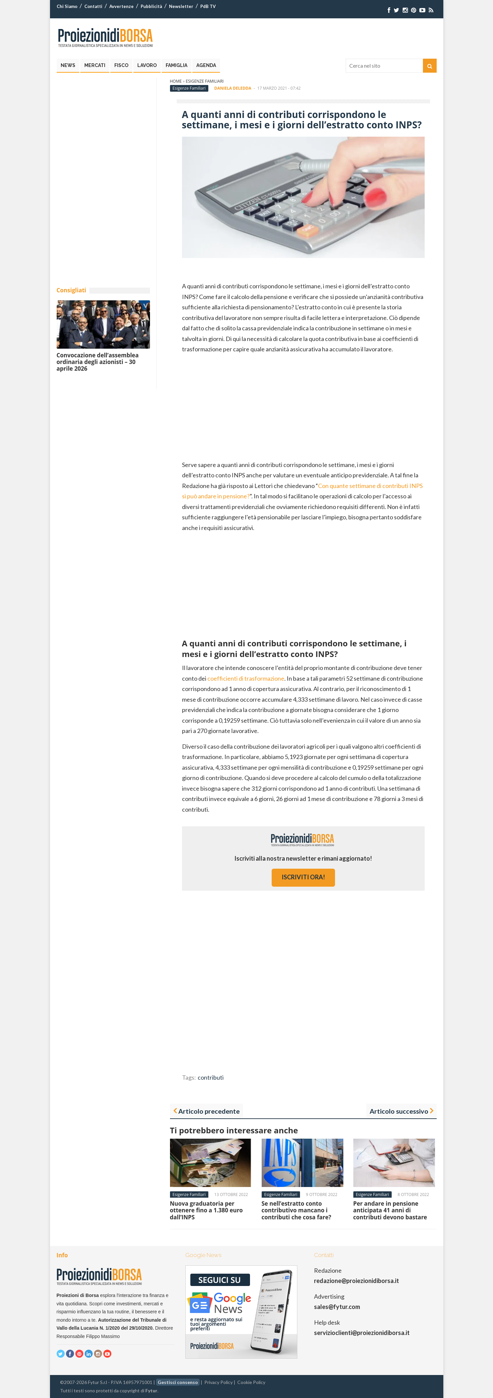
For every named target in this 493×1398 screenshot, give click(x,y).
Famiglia (176, 65)
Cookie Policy (251, 1382)
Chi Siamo (67, 6)
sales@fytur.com (337, 1306)
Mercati (94, 65)
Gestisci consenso (178, 1382)
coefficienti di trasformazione (245, 678)
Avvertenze (121, 6)
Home (176, 81)
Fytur (151, 1390)
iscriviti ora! (303, 877)
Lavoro (147, 65)
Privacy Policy (218, 1382)
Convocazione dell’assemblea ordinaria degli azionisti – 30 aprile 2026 (98, 362)
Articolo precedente (209, 1111)
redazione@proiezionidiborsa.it (356, 1280)
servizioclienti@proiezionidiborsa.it (362, 1332)
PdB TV (208, 6)
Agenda (206, 65)
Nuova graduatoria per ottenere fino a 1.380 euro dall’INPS (206, 1210)
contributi (211, 1077)
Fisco (121, 65)
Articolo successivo (399, 1111)
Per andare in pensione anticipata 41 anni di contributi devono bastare (390, 1210)
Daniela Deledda (232, 88)
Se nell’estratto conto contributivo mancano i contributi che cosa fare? (296, 1210)
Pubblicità (151, 6)
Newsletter (181, 6)
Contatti (93, 6)
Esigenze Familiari (205, 81)
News (68, 65)
